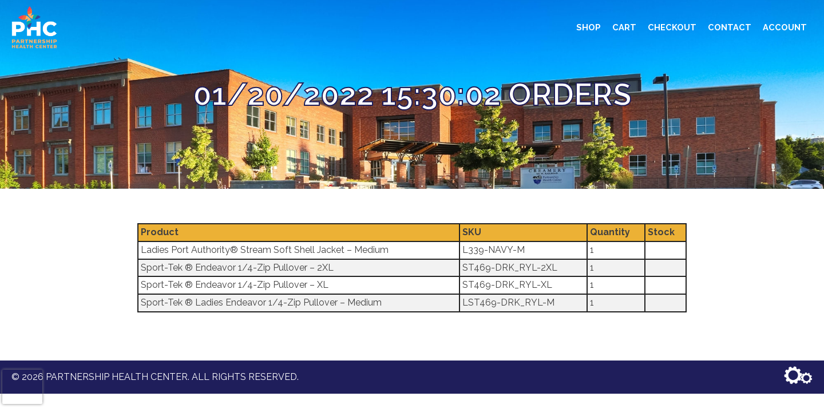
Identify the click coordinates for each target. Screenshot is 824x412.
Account (785, 27)
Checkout (672, 27)
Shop (588, 27)
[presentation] (22, 387)
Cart (624, 27)
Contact (729, 27)
